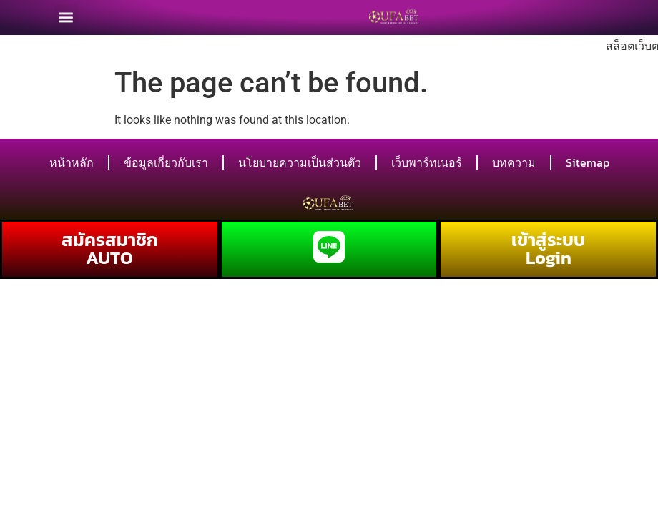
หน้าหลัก (71, 162)
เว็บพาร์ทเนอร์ (426, 162)
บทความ (514, 162)
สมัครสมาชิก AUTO (110, 248)
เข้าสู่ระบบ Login (548, 248)
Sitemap (587, 162)
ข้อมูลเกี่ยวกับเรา (166, 162)
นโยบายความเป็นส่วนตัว (299, 162)
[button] (66, 14)
